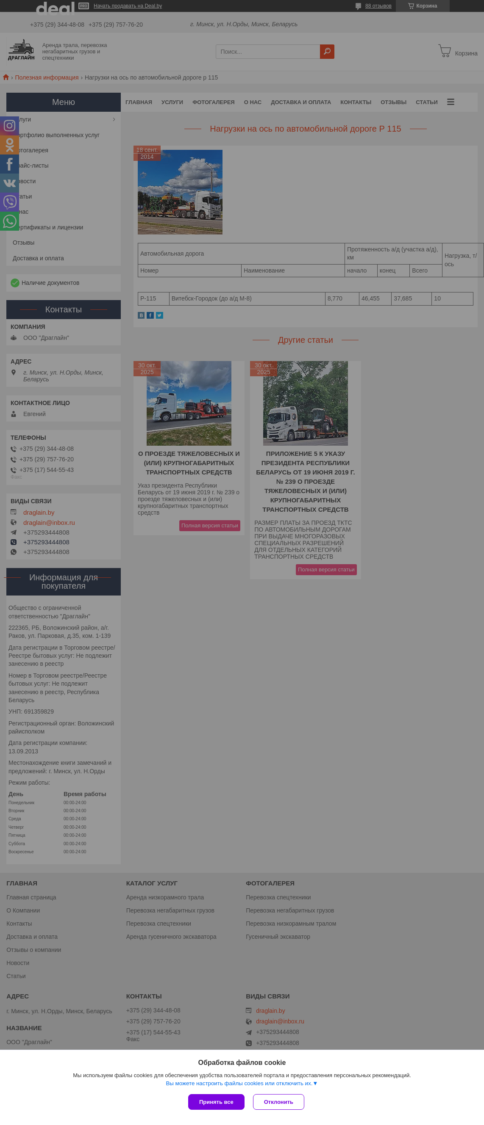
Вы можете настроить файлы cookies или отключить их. (239, 1083)
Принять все (216, 1102)
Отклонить (278, 1102)
